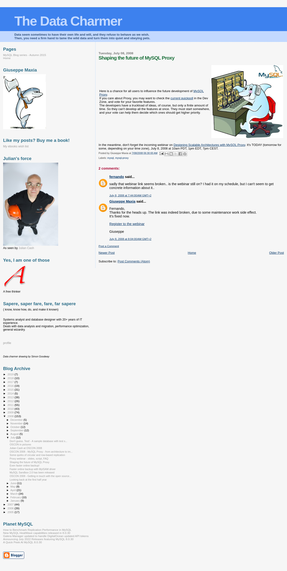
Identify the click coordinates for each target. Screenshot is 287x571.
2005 (10, 512)
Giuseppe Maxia (122, 201)
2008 (10, 416)
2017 (10, 381)
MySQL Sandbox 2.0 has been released (32, 472)
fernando (116, 177)
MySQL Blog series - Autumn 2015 (24, 54)
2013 (10, 397)
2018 (10, 378)
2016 (10, 385)
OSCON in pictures (20, 444)
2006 (10, 508)
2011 (10, 404)
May (13, 486)
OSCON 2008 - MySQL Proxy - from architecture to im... (41, 451)
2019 (10, 374)
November (17, 423)
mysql (110, 158)
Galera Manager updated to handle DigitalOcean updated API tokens (46, 536)
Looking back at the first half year (28, 479)
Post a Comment (109, 246)
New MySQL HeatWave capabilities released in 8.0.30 (36, 532)
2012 (10, 401)
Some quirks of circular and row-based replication (37, 455)
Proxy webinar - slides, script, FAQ (29, 458)
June (14, 483)
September (17, 430)
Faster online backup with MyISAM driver (33, 469)
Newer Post (107, 253)
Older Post (276, 253)
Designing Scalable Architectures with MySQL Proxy (209, 145)
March (15, 493)
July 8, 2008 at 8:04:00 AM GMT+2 (130, 239)
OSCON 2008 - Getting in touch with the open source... (40, 476)
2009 (10, 412)
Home (192, 253)
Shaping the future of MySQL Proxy (29, 462)
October (16, 427)
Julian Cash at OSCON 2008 (26, 448)
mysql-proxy (122, 158)
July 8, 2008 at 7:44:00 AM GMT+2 (130, 195)
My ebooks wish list (15, 146)
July (13, 437)
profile (7, 343)
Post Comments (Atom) (134, 261)
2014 (10, 393)
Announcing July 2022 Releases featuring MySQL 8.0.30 (38, 539)
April (14, 490)
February (16, 497)
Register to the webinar (127, 224)
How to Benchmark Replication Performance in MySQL (37, 529)
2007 (10, 504)
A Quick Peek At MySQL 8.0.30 (22, 542)
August (15, 433)
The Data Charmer (68, 20)
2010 (10, 408)
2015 (10, 389)
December (17, 419)
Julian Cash (26, 248)
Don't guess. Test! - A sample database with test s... (38, 441)
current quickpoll (181, 98)
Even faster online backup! (24, 465)
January (16, 500)
